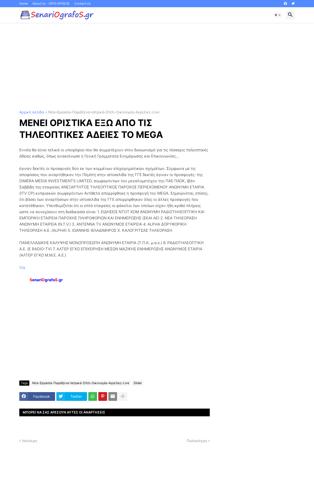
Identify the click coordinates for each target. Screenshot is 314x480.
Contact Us (82, 3)
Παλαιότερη (197, 440)
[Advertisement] (157, 66)
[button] (277, 15)
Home (23, 3)
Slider (138, 383)
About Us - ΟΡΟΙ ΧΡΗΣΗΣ (51, 3)
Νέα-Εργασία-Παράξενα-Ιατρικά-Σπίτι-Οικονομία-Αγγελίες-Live (103, 112)
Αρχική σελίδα (31, 112)
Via (22, 267)
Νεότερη (29, 440)
